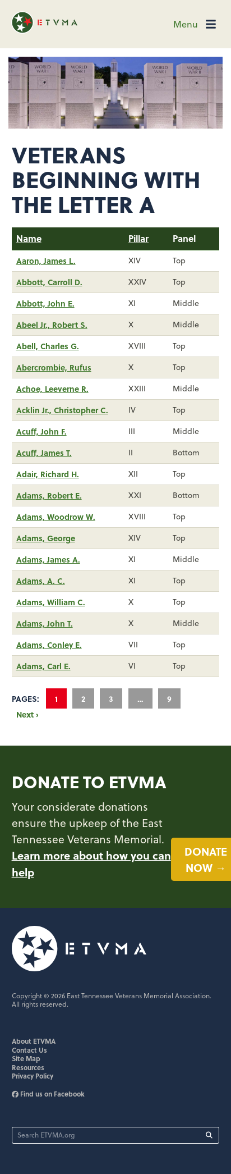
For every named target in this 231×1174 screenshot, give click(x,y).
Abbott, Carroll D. (49, 281)
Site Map (26, 1058)
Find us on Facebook (48, 1094)
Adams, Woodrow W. (55, 516)
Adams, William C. (50, 601)
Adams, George (45, 537)
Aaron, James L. (46, 260)
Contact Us (29, 1050)
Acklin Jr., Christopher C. (62, 409)
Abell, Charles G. (47, 345)
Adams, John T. (44, 623)
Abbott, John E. (45, 303)
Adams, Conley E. (49, 644)
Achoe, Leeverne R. (52, 388)
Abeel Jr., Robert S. (51, 324)
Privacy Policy (32, 1076)
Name (28, 238)
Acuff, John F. (41, 431)
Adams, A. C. (40, 580)
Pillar (138, 238)
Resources (28, 1067)
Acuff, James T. (44, 452)
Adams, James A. (48, 559)
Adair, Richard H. (47, 473)
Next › (27, 714)
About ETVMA (34, 1041)
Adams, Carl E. (43, 665)
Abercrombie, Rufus (53, 367)
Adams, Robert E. (49, 495)
